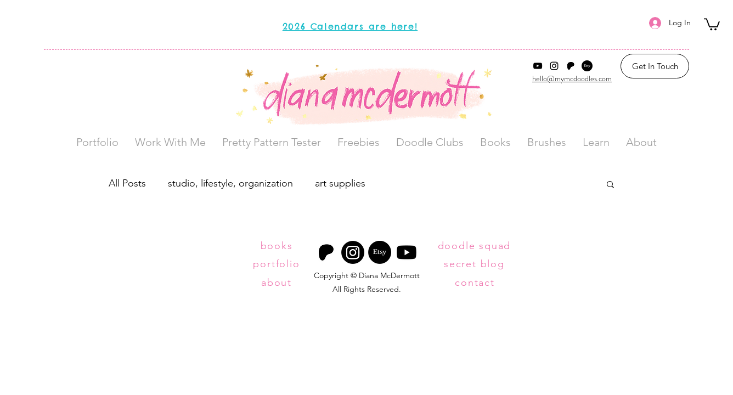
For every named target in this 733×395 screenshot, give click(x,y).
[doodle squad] (475, 246)
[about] (277, 282)
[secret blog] (475, 263)
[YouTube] (537, 65)
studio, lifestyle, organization (230, 183)
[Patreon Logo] (570, 65)
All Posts (127, 183)
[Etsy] (587, 65)
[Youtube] (406, 252)
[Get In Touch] (655, 66)
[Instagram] (554, 65)
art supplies (340, 183)
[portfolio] (277, 264)
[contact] (476, 282)
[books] (277, 246)
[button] (712, 23)
